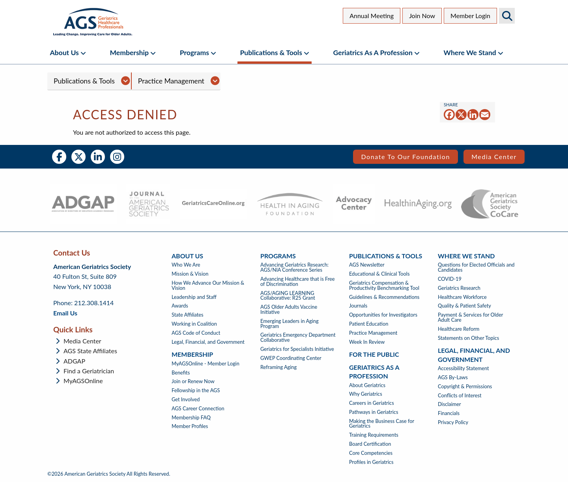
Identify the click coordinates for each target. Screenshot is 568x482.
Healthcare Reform (458, 329)
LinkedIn (98, 157)
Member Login (470, 15)
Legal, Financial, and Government (208, 342)
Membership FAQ (191, 417)
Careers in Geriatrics (371, 403)
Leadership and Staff (194, 297)
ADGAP (74, 361)
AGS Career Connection (198, 408)
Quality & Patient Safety (464, 305)
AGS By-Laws (453, 377)
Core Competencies (370, 453)
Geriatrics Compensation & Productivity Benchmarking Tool (384, 285)
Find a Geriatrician (89, 371)
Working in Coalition (194, 323)
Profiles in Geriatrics (371, 462)
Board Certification (370, 444)
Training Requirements (373, 435)
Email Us (65, 313)
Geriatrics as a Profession (373, 52)
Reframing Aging (278, 367)
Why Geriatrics (365, 394)
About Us (64, 52)
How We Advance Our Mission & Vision (208, 285)
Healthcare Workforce (462, 297)
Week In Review (367, 342)
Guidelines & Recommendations (384, 297)
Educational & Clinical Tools (379, 273)
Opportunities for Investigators (383, 314)
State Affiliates (188, 314)
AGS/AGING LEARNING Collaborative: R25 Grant (287, 296)
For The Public (374, 354)
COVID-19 (450, 279)
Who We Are (186, 264)
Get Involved (186, 399)
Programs (194, 52)
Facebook (59, 157)
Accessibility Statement (463, 368)
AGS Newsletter (367, 264)
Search (507, 16)
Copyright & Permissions (465, 386)
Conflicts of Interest (460, 395)
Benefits (181, 372)
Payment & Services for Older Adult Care (470, 317)
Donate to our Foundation (405, 156)
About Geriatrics (367, 385)
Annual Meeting (371, 15)
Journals (358, 305)
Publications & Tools (271, 52)
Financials (449, 413)
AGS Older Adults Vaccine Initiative (288, 309)
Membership (129, 52)
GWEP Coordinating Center (290, 358)
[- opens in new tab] (83, 204)
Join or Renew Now (193, 381)
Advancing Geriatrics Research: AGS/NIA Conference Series (294, 267)
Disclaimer (449, 404)
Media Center (494, 156)
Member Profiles (190, 426)
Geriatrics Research (459, 288)
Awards (180, 305)
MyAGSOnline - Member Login (205, 363)
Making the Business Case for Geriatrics (381, 424)
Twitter (78, 157)
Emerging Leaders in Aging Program (289, 324)
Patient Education (368, 323)
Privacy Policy (453, 422)
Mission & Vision (190, 273)
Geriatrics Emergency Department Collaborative (298, 337)
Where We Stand (470, 52)
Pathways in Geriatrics (373, 412)
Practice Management (171, 81)
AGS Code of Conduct (196, 333)
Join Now (422, 15)
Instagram (117, 157)
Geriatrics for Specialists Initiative (297, 349)
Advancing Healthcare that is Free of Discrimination (297, 281)
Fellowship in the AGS (196, 390)
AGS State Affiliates (90, 351)
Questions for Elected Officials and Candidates (476, 267)
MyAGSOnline (83, 381)
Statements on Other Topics (468, 338)
